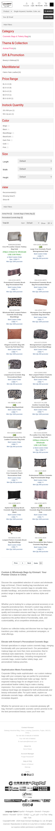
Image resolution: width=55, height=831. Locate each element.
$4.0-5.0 (7, 95)
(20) (9, 48)
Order (46, 5)
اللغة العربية (34, 815)
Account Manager (27, 754)
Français (46, 811)
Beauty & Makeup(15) (11, 60)
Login (32, 5)
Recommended (9, 192)
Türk (29, 818)
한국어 (19, 815)
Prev (16, 563)
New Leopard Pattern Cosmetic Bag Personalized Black (40, 376)
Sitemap (27, 767)
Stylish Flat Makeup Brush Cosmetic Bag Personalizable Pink (40, 510)
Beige (6, 126)
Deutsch (38, 811)
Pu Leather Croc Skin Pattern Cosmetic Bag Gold (40, 436)
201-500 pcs (8, 110)
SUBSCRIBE (48, 17)
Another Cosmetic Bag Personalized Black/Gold (40, 406)
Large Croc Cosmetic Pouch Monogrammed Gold (40, 250)
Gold (6, 144)
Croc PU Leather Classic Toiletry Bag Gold (14, 248)
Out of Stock (27, 749)
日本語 (26, 815)
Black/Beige (8, 133)
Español (21, 811)
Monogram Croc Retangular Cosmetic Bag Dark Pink (40, 314)
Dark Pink (8, 140)
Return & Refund (27, 764)
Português (30, 811)
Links (28, 772)
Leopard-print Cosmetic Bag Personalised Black (14, 376)
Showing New (9, 196)
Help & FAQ (27, 761)
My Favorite (39, 5)
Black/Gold (8, 137)
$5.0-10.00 (8, 98)
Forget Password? (27, 757)
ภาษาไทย (43, 815)
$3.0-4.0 (7, 91)
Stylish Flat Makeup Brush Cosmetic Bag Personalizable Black (14, 510)
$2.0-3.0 (7, 88)
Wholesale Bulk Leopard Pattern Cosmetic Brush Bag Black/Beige (14, 315)
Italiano (5, 815)
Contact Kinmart (27, 727)
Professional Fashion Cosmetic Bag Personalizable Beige (40, 476)
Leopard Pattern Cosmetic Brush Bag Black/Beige (14, 541)
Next (29, 563)
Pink (5, 147)
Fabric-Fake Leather (12, 72)
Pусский (13, 815)
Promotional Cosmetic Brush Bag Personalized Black (40, 284)
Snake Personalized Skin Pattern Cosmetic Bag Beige (41, 543)
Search (49, 11)
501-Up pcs (8, 114)
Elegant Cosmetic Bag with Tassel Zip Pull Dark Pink (14, 346)
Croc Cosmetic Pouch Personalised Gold (14, 474)
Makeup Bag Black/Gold (14, 407)
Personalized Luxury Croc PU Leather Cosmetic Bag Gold (14, 438)
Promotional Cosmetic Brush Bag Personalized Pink (14, 284)
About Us (27, 746)
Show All (6, 200)
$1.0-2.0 (7, 84)
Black (6, 129)
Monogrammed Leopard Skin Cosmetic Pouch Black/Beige (40, 346)
